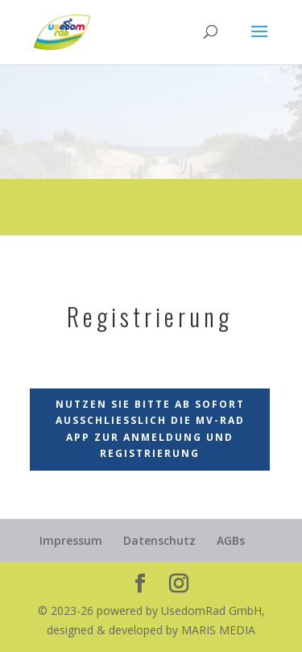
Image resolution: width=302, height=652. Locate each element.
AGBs (231, 540)
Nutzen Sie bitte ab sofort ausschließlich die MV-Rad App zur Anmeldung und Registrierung (150, 428)
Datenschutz (159, 540)
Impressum (70, 540)
